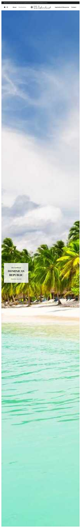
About (14, 7)
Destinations (22, 7)
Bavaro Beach (70, 248)
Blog (34, 515)
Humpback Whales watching (32, 248)
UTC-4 (43, 207)
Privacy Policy (41, 515)
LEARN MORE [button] (66, 451)
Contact (73, 7)
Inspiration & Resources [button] (62, 7)
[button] (5, 7)
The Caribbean (16, 74)
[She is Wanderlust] (40, 7)
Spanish (36, 202)
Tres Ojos (9, 100)
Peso (42, 204)
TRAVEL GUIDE (16, 43)
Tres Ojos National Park (52, 248)
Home (28, 515)
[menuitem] (5, 7)
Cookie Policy (50, 515)
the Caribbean (25, 154)
